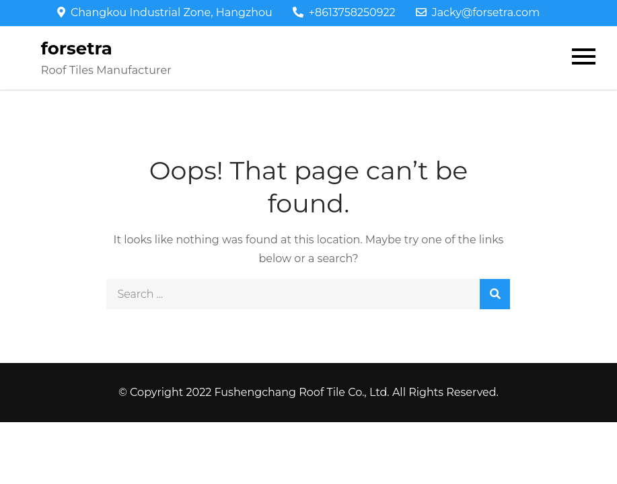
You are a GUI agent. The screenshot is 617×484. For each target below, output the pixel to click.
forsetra (76, 48)
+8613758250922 (344, 12)
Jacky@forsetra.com (478, 12)
